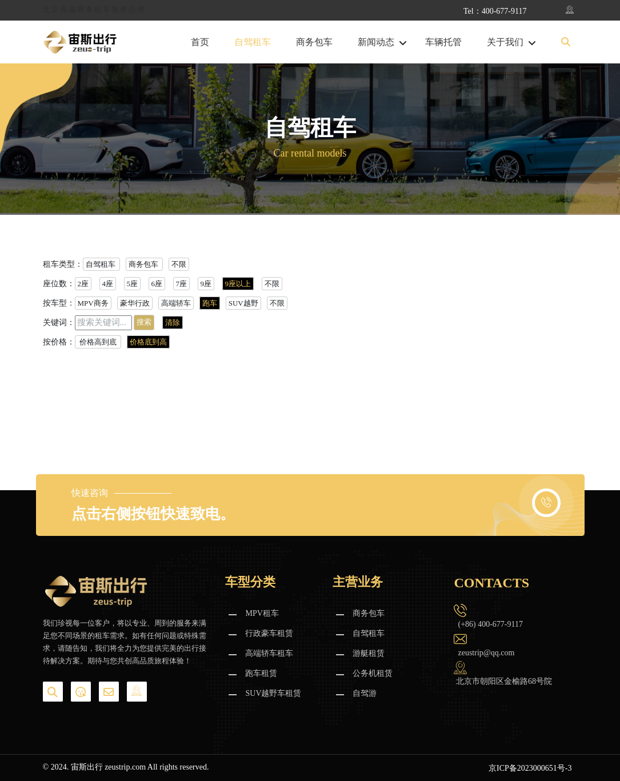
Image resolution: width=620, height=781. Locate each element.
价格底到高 (148, 342)
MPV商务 (93, 303)
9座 (206, 283)
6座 (157, 283)
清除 (172, 322)
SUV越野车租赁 (273, 693)
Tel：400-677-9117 (494, 11)
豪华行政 (135, 303)
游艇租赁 (369, 653)
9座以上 (238, 283)
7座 (181, 283)
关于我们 (505, 42)
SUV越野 (243, 303)
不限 (178, 264)
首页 (200, 42)
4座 (108, 283)
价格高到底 (98, 342)
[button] (565, 42)
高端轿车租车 (269, 653)
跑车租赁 (261, 673)
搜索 (144, 322)
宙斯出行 (87, 767)
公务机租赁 (373, 673)
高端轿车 (176, 303)
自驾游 (365, 693)
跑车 (209, 303)
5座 (132, 283)
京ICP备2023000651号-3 (530, 768)
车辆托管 (443, 42)
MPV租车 (261, 613)
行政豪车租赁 (269, 633)
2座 (83, 283)
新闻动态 (376, 42)
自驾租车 (252, 42)
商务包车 (314, 42)
